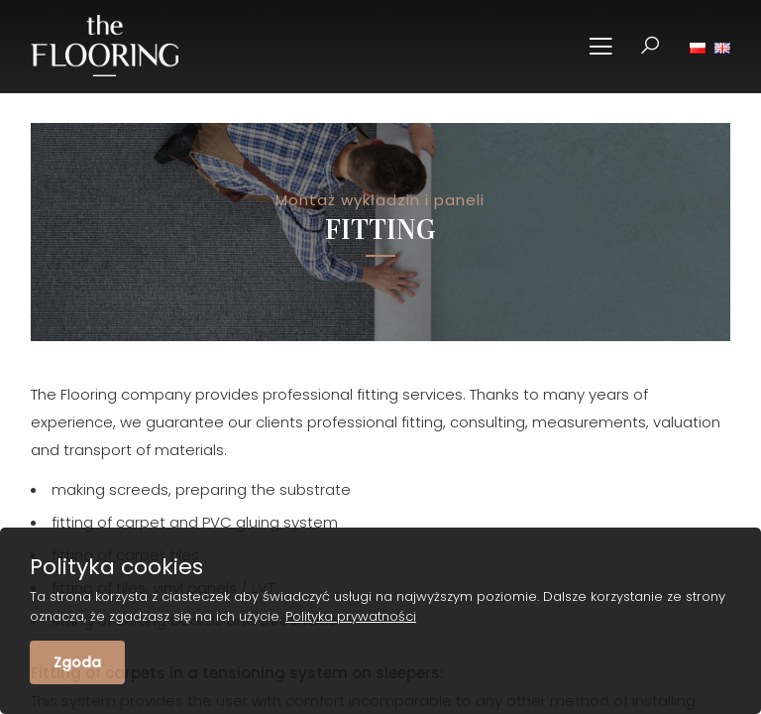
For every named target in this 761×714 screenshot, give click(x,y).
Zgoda (77, 662)
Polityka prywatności (350, 616)
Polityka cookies (116, 567)
